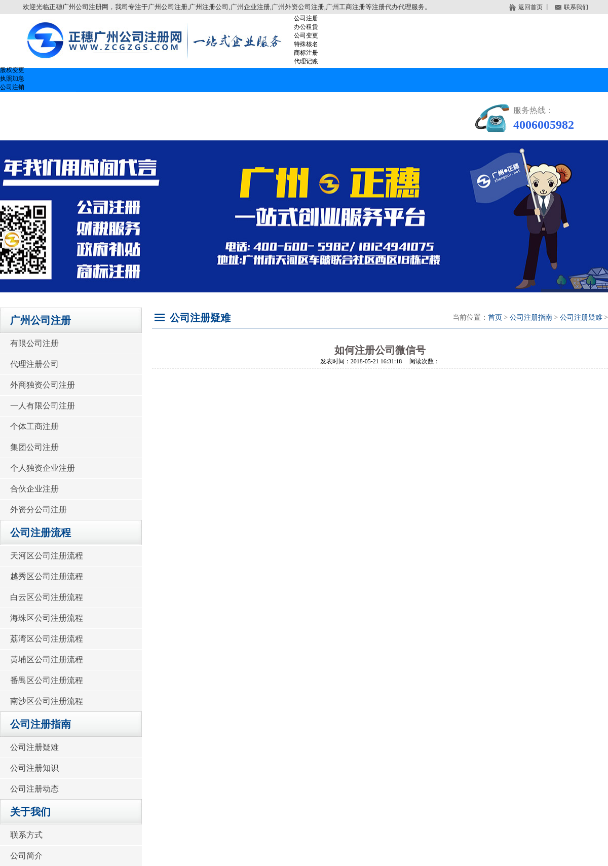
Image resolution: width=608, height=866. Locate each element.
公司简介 (26, 855)
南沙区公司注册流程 (46, 701)
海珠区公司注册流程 (46, 618)
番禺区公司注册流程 (46, 680)
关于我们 (129, 128)
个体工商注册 (34, 426)
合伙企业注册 (34, 488)
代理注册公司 (34, 364)
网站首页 (38, 104)
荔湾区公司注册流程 (46, 638)
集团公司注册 (34, 447)
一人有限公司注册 (42, 405)
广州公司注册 (121, 104)
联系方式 (26, 835)
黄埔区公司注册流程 (46, 659)
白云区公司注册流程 (46, 597)
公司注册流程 (213, 104)
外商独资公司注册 (42, 385)
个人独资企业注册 (42, 468)
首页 (495, 317)
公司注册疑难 (34, 747)
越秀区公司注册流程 (46, 576)
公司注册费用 (395, 104)
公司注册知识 (34, 768)
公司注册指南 (304, 104)
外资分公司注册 (38, 509)
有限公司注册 (34, 343)
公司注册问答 (45, 128)
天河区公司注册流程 (46, 555)
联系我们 (571, 8)
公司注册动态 (34, 788)
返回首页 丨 (529, 7)
